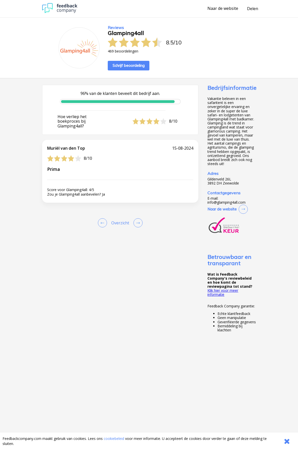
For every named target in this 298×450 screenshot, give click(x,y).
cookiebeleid (114, 438)
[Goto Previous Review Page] (103, 222)
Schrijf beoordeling (129, 65)
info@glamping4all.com (226, 202)
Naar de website (222, 8)
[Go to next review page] (137, 222)
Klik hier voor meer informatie (222, 292)
